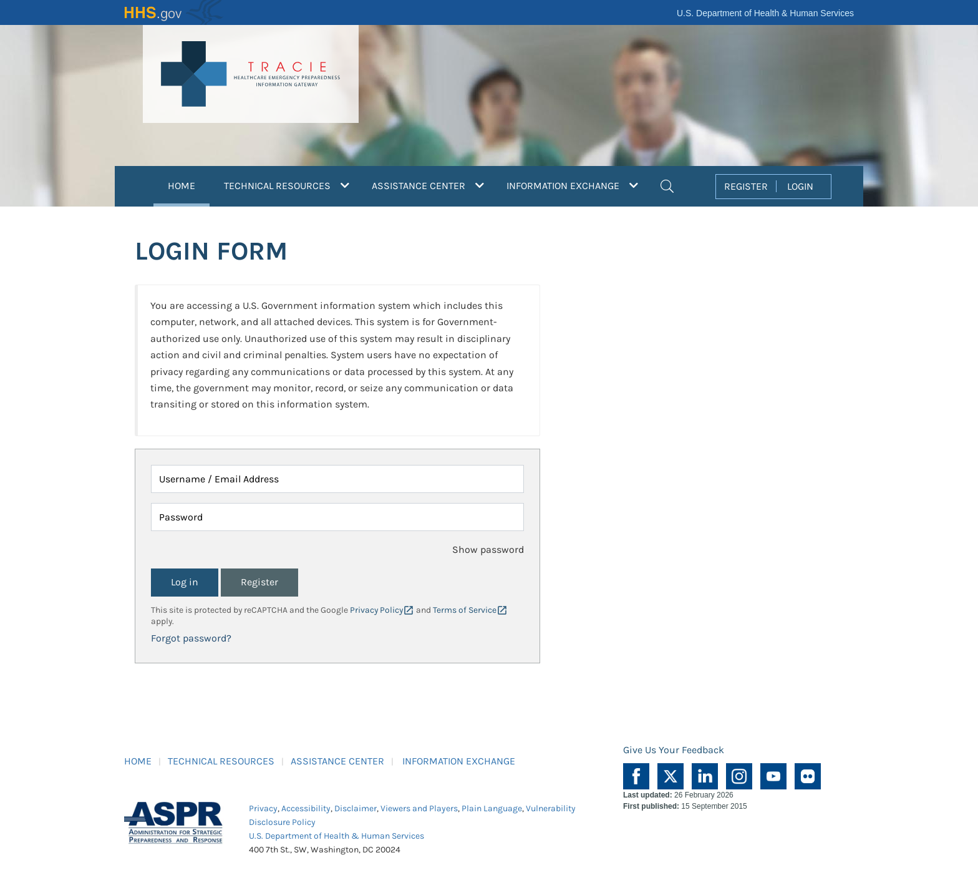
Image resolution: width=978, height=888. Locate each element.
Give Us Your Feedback (673, 750)
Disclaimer (355, 808)
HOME (189, 184)
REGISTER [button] (746, 186)
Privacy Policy (376, 610)
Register (259, 582)
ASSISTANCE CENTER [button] (428, 186)
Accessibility (306, 808)
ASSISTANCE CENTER (337, 761)
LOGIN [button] (800, 186)
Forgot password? (191, 638)
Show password (488, 549)
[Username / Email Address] (337, 479)
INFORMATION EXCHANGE (458, 761)
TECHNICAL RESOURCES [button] (286, 186)
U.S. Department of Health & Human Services (765, 13)
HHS (174, 12)
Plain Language (492, 808)
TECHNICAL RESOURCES (221, 761)
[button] (667, 184)
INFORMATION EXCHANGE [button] (572, 186)
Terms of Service (464, 610)
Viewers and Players (419, 808)
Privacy (263, 808)
